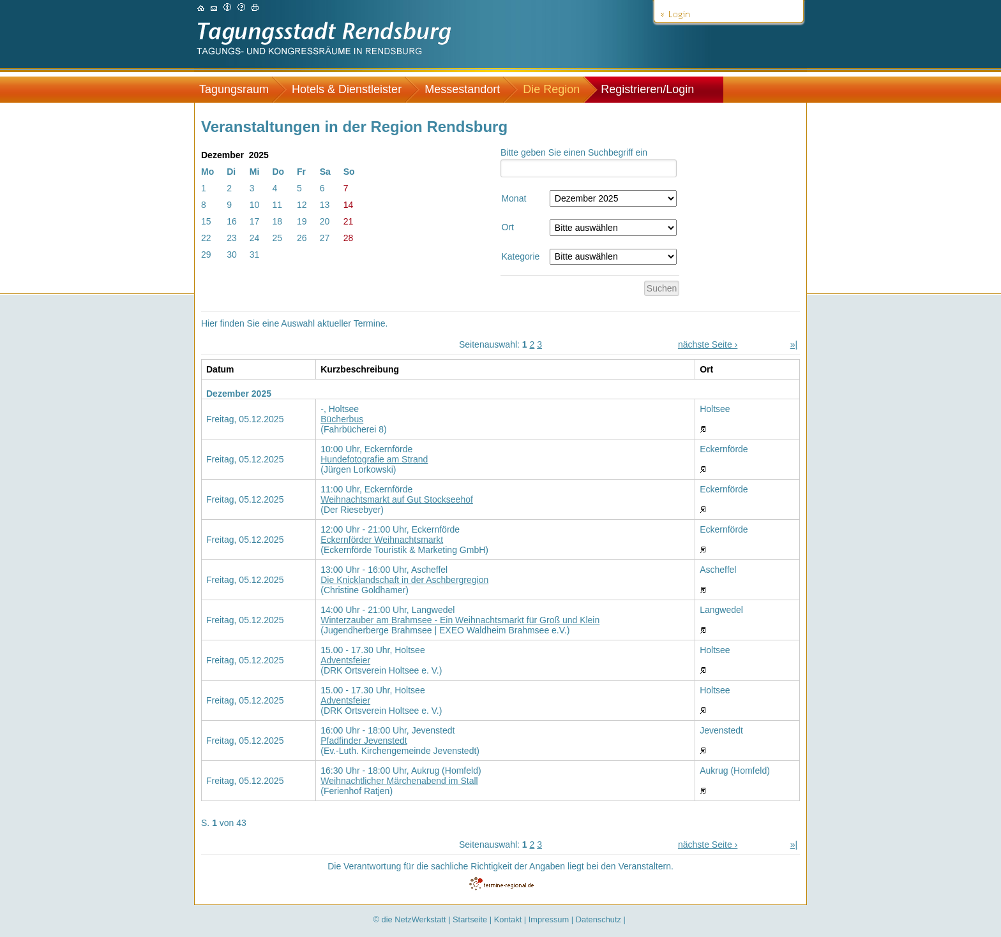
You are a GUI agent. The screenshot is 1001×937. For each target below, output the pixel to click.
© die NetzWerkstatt (409, 919)
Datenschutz (598, 919)
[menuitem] (240, 90)
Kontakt (508, 919)
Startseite (470, 919)
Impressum (549, 919)
